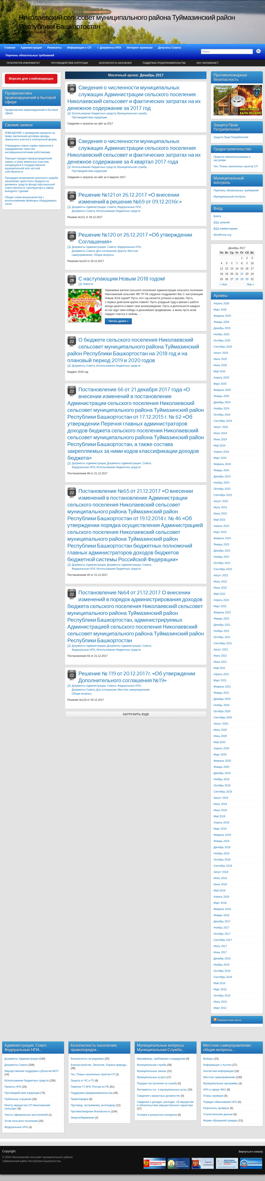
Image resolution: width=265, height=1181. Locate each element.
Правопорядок (79, 1099)
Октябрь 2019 (222, 785)
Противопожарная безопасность (90, 1111)
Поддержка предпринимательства (164, 63)
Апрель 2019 (221, 822)
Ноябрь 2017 (221, 927)
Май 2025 (219, 371)
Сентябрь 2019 (223, 791)
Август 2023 (221, 501)
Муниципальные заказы (151, 1071)
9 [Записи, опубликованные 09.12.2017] (247, 263)
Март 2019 (220, 828)
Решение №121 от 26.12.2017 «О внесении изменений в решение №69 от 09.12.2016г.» (130, 198)
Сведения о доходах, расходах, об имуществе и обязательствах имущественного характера (165, 1103)
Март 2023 (220, 532)
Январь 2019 (221, 841)
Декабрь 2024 (222, 402)
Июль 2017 (220, 946)
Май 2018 (219, 890)
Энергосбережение (82, 1117)
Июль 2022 (220, 581)
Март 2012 (220, 1008)
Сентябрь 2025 (223, 346)
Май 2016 (219, 983)
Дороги (122, 250)
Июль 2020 (220, 729)
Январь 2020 (221, 766)
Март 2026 (220, 309)
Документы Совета (83, 211)
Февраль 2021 (222, 686)
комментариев (225, 228)
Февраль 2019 (222, 834)
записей (222, 222)
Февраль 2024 (222, 464)
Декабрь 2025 (222, 328)
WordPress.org (222, 234)
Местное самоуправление (219, 1077)
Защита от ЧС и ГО (82, 1080)
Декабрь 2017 (222, 921)
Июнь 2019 (220, 810)
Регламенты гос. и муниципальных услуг (162, 1089)
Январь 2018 (221, 915)
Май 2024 (219, 445)
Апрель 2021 (221, 674)
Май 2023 (219, 519)
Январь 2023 (221, 544)
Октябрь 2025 (222, 340)
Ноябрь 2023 (221, 482)
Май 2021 (219, 668)
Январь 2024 (221, 470)
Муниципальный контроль (230, 196)
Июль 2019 (220, 804)
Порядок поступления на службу (157, 1083)
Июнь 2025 (220, 365)
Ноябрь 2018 (221, 853)
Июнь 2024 (220, 439)
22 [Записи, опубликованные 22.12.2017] (241, 273)
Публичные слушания (17, 1099)
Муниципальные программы (220, 1083)
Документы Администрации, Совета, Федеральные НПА (106, 207)
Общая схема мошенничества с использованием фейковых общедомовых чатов (31, 200)
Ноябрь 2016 (221, 964)
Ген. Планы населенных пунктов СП (236, 166)
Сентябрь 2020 (223, 717)
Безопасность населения (115, 63)
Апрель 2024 (221, 451)
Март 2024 (220, 458)
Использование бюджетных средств (94, 113)
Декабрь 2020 (222, 699)
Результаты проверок (216, 1108)
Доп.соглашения (106, 250)
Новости (88, 284)
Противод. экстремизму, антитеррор (93, 1105)
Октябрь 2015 (222, 995)
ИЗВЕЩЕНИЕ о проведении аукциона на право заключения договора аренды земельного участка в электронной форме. (31, 136)
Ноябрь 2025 (221, 334)
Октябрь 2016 (222, 970)
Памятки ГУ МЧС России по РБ (90, 1086)
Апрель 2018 (221, 896)
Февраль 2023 (222, 538)
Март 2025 (220, 383)
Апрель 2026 (221, 303)
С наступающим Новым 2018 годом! (121, 278)
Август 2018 (221, 872)
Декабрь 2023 (222, 476)
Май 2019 (219, 816)
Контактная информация (218, 1071)
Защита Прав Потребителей (231, 137)
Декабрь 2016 (222, 958)
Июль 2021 (220, 655)
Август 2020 (221, 723)
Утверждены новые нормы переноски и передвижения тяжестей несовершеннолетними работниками (29, 149)
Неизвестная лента (229, 1020)
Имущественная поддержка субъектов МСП (31, 1071)
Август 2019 (221, 797)
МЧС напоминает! (207, 63)
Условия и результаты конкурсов (157, 1114)
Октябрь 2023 (222, 488)
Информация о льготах (217, 1064)
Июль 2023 (220, 507)
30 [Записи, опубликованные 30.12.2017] (247, 279)
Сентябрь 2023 (223, 495)
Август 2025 (221, 352)
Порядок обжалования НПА (220, 1102)
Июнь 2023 (220, 513)
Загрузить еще (136, 714)
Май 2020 (219, 742)
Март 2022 (220, 606)
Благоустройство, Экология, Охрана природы (99, 1064)
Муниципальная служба (132, 113)
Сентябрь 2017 (223, 940)
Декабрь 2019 (222, 773)
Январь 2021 (221, 692)
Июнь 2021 (220, 661)
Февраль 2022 (222, 612)
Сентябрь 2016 (223, 977)
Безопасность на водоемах (87, 1058)
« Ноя (223, 284)
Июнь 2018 (220, 884)
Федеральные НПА (16, 1127)
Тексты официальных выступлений (26, 1114)
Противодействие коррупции (69, 63)
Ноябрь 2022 (221, 556)
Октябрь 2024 (222, 414)
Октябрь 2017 (222, 933)
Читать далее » (118, 321)
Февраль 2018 (222, 909)
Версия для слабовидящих (31, 78)
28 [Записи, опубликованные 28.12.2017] (236, 279)
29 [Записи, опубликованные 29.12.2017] (241, 279)
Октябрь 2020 (222, 711)
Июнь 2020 (220, 736)
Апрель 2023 (221, 525)
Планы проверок (213, 1095)
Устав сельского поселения (21, 1121)
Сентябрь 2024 (223, 420)
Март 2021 (220, 680)
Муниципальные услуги (151, 1077)
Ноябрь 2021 (221, 631)
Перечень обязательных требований (236, 190)
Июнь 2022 (220, 587)
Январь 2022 (221, 618)
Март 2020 (220, 754)
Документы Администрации (89, 463)
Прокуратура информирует (23, 63)
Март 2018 (220, 902)
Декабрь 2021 (222, 624)
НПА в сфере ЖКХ (214, 1089)
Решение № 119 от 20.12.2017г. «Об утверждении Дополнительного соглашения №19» (136, 677)
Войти (217, 216)
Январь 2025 (221, 396)
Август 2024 (221, 427)
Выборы (208, 1058)
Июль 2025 (220, 359)
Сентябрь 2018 (223, 865)
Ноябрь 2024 (221, 408)
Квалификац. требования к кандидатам (161, 1058)
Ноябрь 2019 (221, 779)
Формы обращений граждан (220, 1120)
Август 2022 (221, 575)
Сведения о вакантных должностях (158, 1095)
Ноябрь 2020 (221, 705)
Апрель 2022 (221, 600)
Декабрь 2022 (222, 550)
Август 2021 (221, 649)
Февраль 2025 (222, 390)
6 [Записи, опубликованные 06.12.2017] (232, 263)
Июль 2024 (220, 433)
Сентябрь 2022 (223, 569)
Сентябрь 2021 (223, 643)
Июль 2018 (220, 878)
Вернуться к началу (251, 1151)
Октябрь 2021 (222, 637)
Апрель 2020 (221, 748)
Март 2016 (220, 989)
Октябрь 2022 (222, 563)
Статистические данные (218, 1114)
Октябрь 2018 (222, 859)
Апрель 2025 (221, 377)
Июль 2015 (220, 1001)
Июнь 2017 (220, 952)
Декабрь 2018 (222, 847)
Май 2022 (219, 593)
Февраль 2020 (222, 760)
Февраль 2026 (222, 315)
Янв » (250, 284)
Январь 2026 (221, 322)
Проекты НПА (12, 1086)
